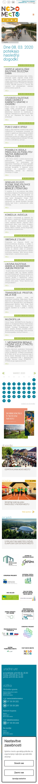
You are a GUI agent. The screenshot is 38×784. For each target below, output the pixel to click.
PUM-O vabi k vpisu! (16, 127)
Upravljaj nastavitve (19, 779)
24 (9, 396)
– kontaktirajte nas (26, 2)
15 (34, 388)
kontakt (9, 2)
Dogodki (6, 42)
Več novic (26, 512)
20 (24, 392)
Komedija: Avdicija (16, 215)
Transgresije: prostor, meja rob (19, 293)
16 (4, 392)
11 (14, 388)
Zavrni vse (19, 772)
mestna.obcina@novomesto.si (15, 698)
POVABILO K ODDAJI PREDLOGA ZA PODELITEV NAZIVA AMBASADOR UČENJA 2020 (18, 153)
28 (29, 396)
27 (24, 396)
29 (34, 396)
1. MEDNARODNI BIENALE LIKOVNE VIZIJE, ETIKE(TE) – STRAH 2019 (19, 344)
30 (4, 401)
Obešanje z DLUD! (15, 239)
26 (19, 396)
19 (19, 392)
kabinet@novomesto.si (13, 720)
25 (14, 396)
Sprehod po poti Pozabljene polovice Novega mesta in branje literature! (17, 185)
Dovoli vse (19, 763)
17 (9, 392)
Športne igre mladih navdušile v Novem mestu (17, 503)
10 (9, 388)
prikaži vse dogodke (28, 404)
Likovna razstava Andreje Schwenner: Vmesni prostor (17, 266)
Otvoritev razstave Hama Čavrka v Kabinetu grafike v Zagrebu (17, 101)
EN (13, 2)
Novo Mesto (15, 11)
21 (29, 392)
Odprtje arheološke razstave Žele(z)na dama (17, 71)
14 (29, 388)
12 (19, 388)
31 (9, 401)
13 (24, 388)
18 (14, 392)
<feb (3, 373)
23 (4, 396)
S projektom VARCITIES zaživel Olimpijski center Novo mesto (19, 542)
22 (34, 392)
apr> (34, 373)
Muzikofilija (12, 319)
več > (7, 90)
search (4, 2)
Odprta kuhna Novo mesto (17, 469)
